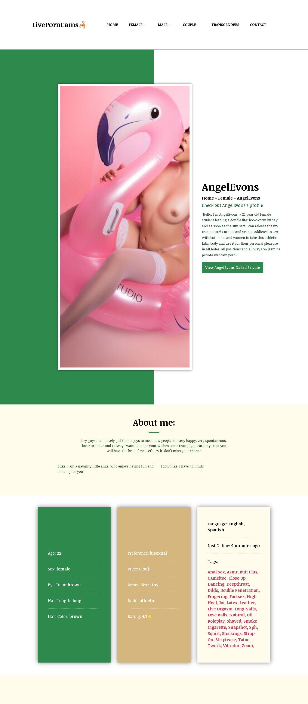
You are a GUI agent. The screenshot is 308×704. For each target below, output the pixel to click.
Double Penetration (239, 590)
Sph (253, 627)
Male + (165, 24)
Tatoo (243, 639)
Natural (237, 615)
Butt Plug (249, 572)
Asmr (232, 572)
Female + (138, 24)
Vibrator (231, 645)
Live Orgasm (220, 609)
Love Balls (217, 615)
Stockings (232, 633)
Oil (249, 615)
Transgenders (225, 24)
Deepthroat (238, 584)
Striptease (225, 639)
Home (112, 24)
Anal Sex (216, 572)
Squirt (214, 633)
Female (225, 198)
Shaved (234, 621)
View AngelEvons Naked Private (232, 267)
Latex (232, 603)
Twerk (214, 645)
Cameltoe (217, 578)
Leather (247, 603)
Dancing (216, 584)
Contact (258, 24)
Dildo (213, 590)
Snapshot (237, 627)
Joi (222, 603)
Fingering (217, 596)
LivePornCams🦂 (59, 24)
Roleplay (216, 621)
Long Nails (245, 609)
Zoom (247, 645)
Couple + (192, 24)
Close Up (237, 578)
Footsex (237, 596)
